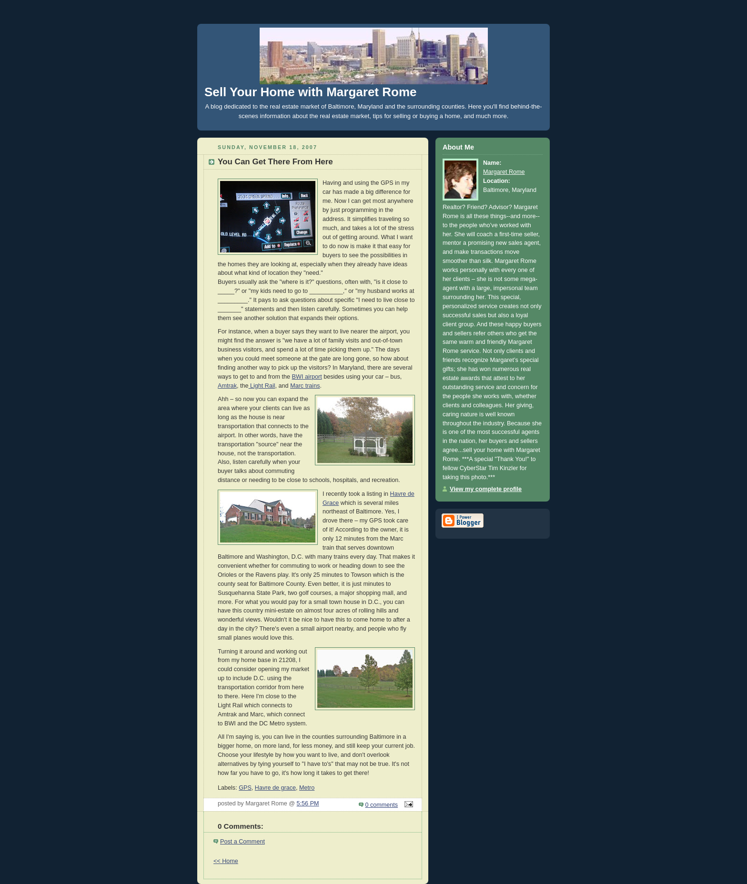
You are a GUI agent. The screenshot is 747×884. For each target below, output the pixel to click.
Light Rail (261, 385)
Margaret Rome (504, 172)
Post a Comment (242, 841)
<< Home (225, 861)
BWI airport (307, 376)
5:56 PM (308, 803)
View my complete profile (486, 489)
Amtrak (227, 385)
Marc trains (305, 385)
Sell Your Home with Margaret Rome (310, 92)
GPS (245, 787)
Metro (306, 787)
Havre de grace (275, 787)
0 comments (381, 805)
